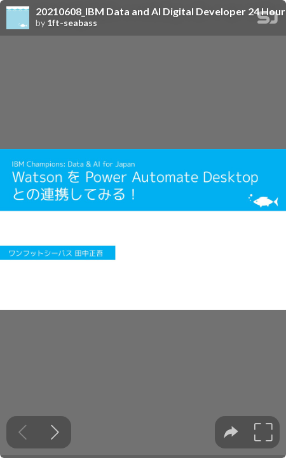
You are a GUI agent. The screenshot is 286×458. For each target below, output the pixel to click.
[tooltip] (231, 432)
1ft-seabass (72, 22)
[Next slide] (55, 432)
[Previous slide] (22, 432)
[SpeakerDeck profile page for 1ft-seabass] (17, 18)
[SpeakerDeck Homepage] (267, 20)
